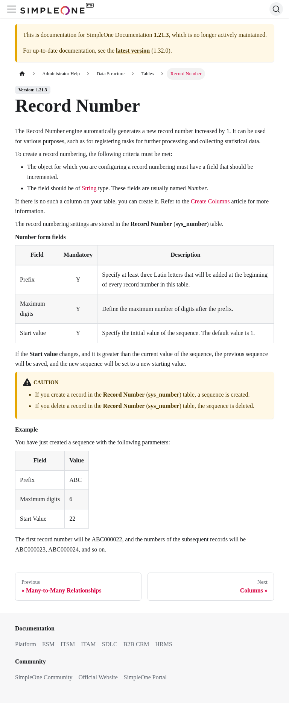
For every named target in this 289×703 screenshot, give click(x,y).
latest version (133, 50)
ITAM (88, 644)
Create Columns (210, 201)
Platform (25, 644)
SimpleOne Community (43, 677)
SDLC (109, 644)
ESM (48, 644)
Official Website (97, 677)
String (89, 188)
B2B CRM (136, 644)
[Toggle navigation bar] (11, 9)
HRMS (163, 644)
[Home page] (22, 74)
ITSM (68, 644)
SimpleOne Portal (145, 677)
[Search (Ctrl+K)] (276, 9)
